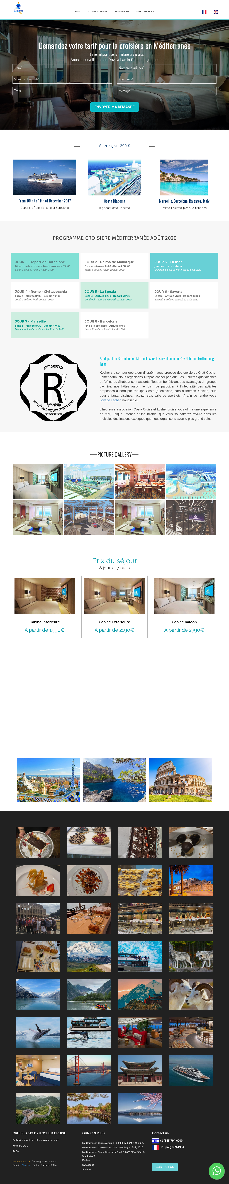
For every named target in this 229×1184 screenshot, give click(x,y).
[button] (217, 1171)
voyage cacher (110, 400)
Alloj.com (26, 1165)
